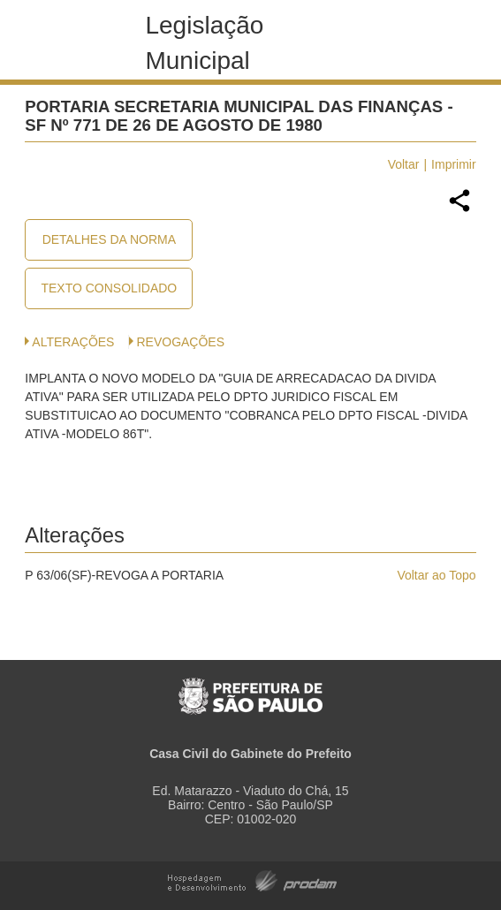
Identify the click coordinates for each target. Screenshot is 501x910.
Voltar (404, 164)
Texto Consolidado (109, 288)
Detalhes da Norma (109, 239)
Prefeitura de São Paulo (250, 687)
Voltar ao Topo (436, 575)
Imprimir (453, 164)
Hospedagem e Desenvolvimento (252, 879)
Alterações (73, 342)
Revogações (180, 342)
